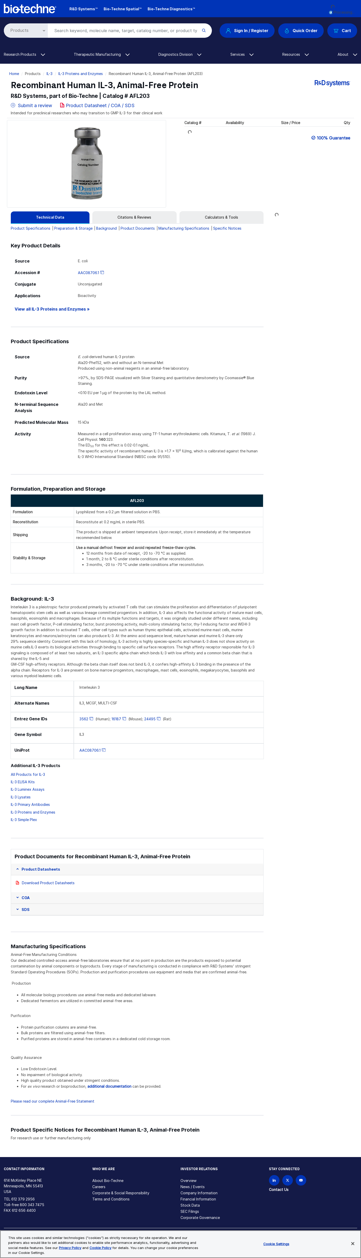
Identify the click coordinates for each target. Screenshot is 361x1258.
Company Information (199, 1193)
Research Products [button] (24, 54)
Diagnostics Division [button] (179, 54)
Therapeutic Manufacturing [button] (102, 54)
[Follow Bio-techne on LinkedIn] (274, 1180)
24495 (150, 719)
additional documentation (109, 1086)
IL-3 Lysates (21, 797)
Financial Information (198, 1199)
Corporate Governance (200, 1217)
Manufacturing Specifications (183, 228)
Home (14, 73)
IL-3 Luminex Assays (27, 789)
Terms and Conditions (111, 1199)
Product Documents (138, 228)
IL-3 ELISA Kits (23, 782)
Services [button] (242, 54)
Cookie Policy (100, 1248)
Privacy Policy (70, 1248)
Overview (188, 1180)
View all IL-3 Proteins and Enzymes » (52, 309)
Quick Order (301, 30)
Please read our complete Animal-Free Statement (52, 1101)
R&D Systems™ (83, 9)
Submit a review (31, 105)
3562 (83, 719)
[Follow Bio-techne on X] (287, 1180)
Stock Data (190, 1205)
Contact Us (278, 1189)
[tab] (50, 217)
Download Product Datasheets (48, 883)
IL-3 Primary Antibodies (30, 804)
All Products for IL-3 (28, 774)
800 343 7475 (32, 1205)
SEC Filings (189, 1211)
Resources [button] (295, 54)
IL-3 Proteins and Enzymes (80, 73)
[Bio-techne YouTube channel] (301, 1180)
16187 (116, 719)
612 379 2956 (23, 1199)
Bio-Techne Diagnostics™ (171, 9)
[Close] (352, 1243)
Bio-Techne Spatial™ (122, 9)
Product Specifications (30, 228)
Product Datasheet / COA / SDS (100, 105)
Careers (98, 1187)
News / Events (192, 1187)
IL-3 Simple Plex (24, 819)
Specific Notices (227, 228)
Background (106, 228)
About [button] (347, 54)
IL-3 (49, 73)
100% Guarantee (333, 138)
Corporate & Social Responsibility (120, 1193)
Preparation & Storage (73, 228)
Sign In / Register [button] (247, 30)
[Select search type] (25, 30)
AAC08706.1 (88, 273)
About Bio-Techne (107, 1180)
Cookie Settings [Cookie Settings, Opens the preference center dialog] (276, 1244)
